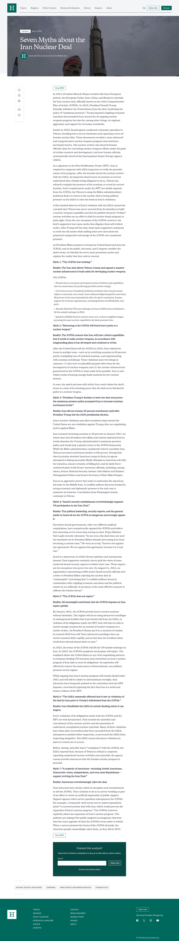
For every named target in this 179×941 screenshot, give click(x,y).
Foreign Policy (102, 887)
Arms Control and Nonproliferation (75, 887)
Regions (34, 8)
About (109, 8)
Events (87, 8)
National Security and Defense (29, 887)
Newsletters (76, 917)
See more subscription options (89, 869)
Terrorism (50, 887)
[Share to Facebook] (19, 95)
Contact (74, 909)
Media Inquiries (77, 913)
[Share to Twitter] (19, 90)
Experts (98, 8)
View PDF (59, 88)
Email (60, 859)
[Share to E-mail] (19, 109)
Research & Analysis (70, 8)
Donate (74, 920)
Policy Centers (49, 8)
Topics (23, 8)
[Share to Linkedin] (19, 102)
